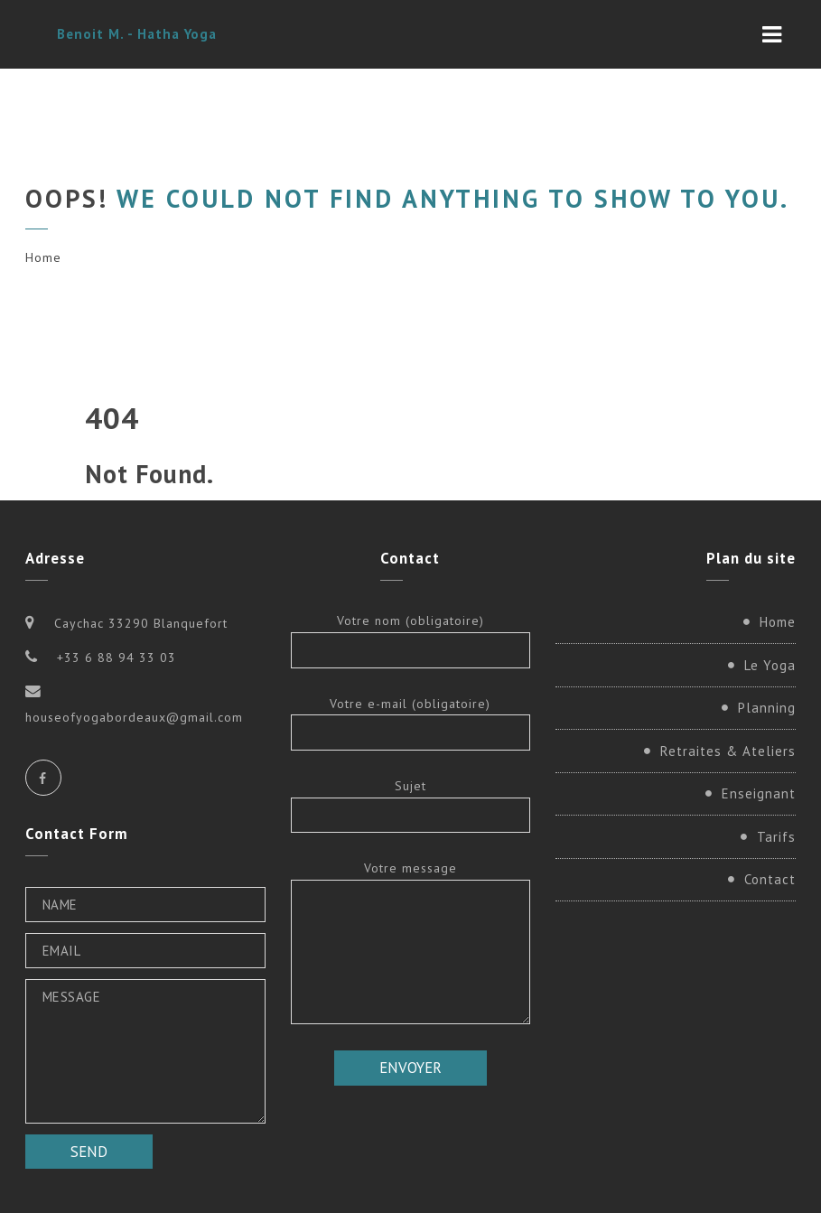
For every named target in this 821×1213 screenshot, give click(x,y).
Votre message (411, 942)
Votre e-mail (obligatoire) (411, 723)
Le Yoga (770, 665)
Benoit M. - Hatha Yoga (137, 33)
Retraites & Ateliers (728, 751)
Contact (770, 879)
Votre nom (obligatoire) (411, 639)
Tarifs (776, 836)
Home (43, 257)
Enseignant (759, 793)
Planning (767, 707)
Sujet (411, 805)
